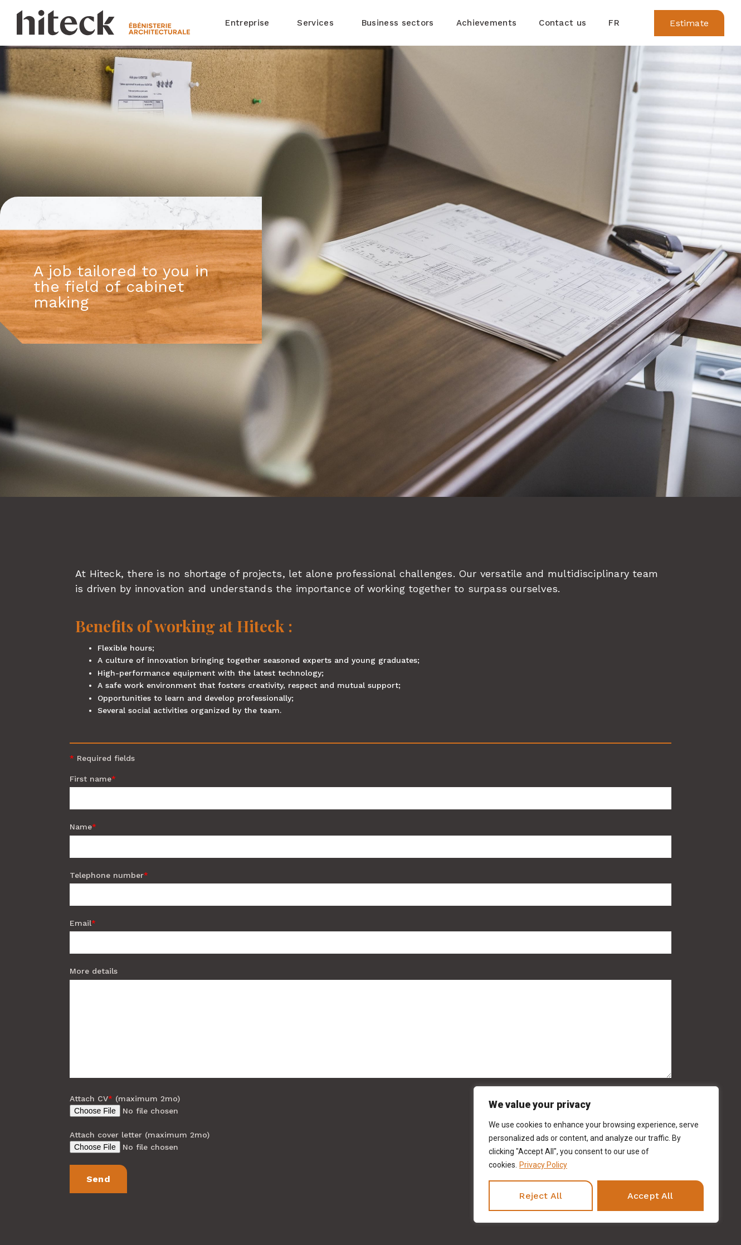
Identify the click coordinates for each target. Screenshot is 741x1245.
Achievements (486, 23)
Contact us (562, 23)
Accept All (650, 1195)
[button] (689, 23)
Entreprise (250, 22)
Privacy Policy (543, 1164)
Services (318, 22)
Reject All (540, 1195)
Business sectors (398, 23)
